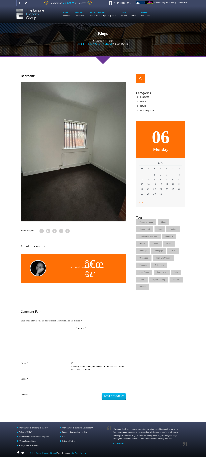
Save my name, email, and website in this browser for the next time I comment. (97, 368)
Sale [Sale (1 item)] (176, 272)
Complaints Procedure (28, 445)
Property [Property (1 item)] (143, 265)
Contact (146, 14)
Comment (81, 328)
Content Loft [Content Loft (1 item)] (144, 229)
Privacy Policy (68, 441)
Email (24, 379)
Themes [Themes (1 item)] (176, 279)
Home (66, 14)
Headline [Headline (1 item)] (169, 236)
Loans (143, 101)
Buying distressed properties (74, 432)
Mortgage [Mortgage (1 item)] (159, 250)
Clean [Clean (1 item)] (163, 222)
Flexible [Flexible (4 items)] (173, 229)
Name (24, 363)
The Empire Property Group (95, 43)
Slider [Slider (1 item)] (141, 279)
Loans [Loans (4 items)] (169, 243)
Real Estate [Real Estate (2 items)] (144, 272)
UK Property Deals (103, 14)
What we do (80, 14)
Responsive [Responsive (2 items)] (162, 272)
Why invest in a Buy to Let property (77, 428)
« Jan (141, 202)
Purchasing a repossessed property (34, 436)
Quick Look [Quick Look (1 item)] (159, 265)
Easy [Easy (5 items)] (160, 229)
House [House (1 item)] (142, 243)
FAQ (64, 436)
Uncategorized (147, 110)
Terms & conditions (27, 441)
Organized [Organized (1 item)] (143, 258)
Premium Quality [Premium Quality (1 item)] (163, 258)
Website (24, 394)
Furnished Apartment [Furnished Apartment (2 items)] (148, 236)
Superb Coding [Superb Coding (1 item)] (158, 279)
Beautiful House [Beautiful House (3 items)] (146, 222)
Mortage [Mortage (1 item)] (143, 250)
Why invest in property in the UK (33, 428)
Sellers (128, 14)
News (143, 105)
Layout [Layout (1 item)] (156, 243)
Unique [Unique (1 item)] (142, 286)
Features (144, 96)
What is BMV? (25, 432)
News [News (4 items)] (173, 250)
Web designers (63, 453)
